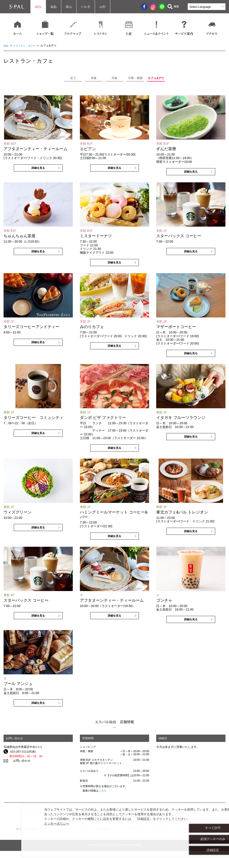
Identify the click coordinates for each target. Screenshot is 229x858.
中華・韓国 (135, 78)
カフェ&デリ (156, 78)
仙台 (38, 6)
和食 (94, 78)
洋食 (114, 78)
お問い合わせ (19, 761)
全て (73, 78)
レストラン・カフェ (27, 45)
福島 (53, 6)
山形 (102, 6)
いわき (85, 6)
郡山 (69, 6)
